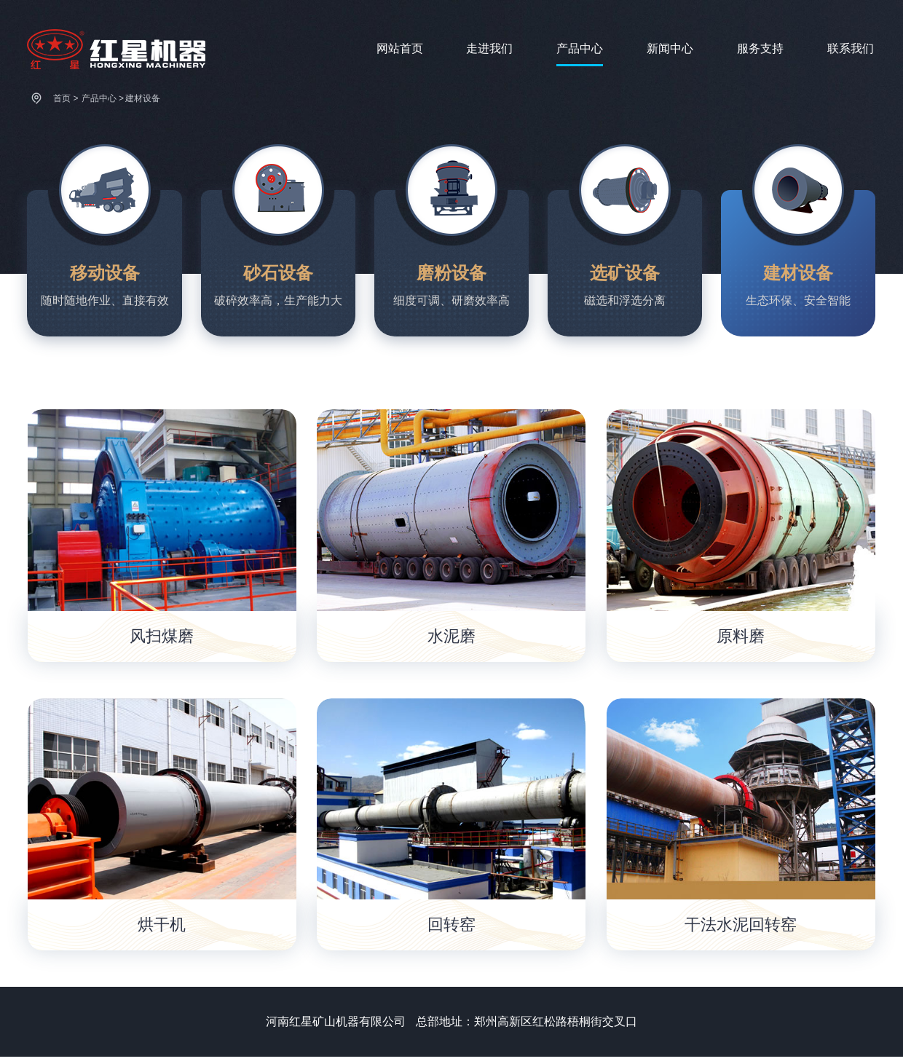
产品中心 (579, 48)
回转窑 (451, 924)
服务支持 (760, 48)
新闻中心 (670, 48)
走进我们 (489, 48)
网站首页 (399, 48)
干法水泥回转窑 (741, 924)
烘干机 (162, 924)
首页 (62, 98)
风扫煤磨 (162, 636)
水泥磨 (451, 636)
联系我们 (850, 48)
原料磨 (741, 636)
